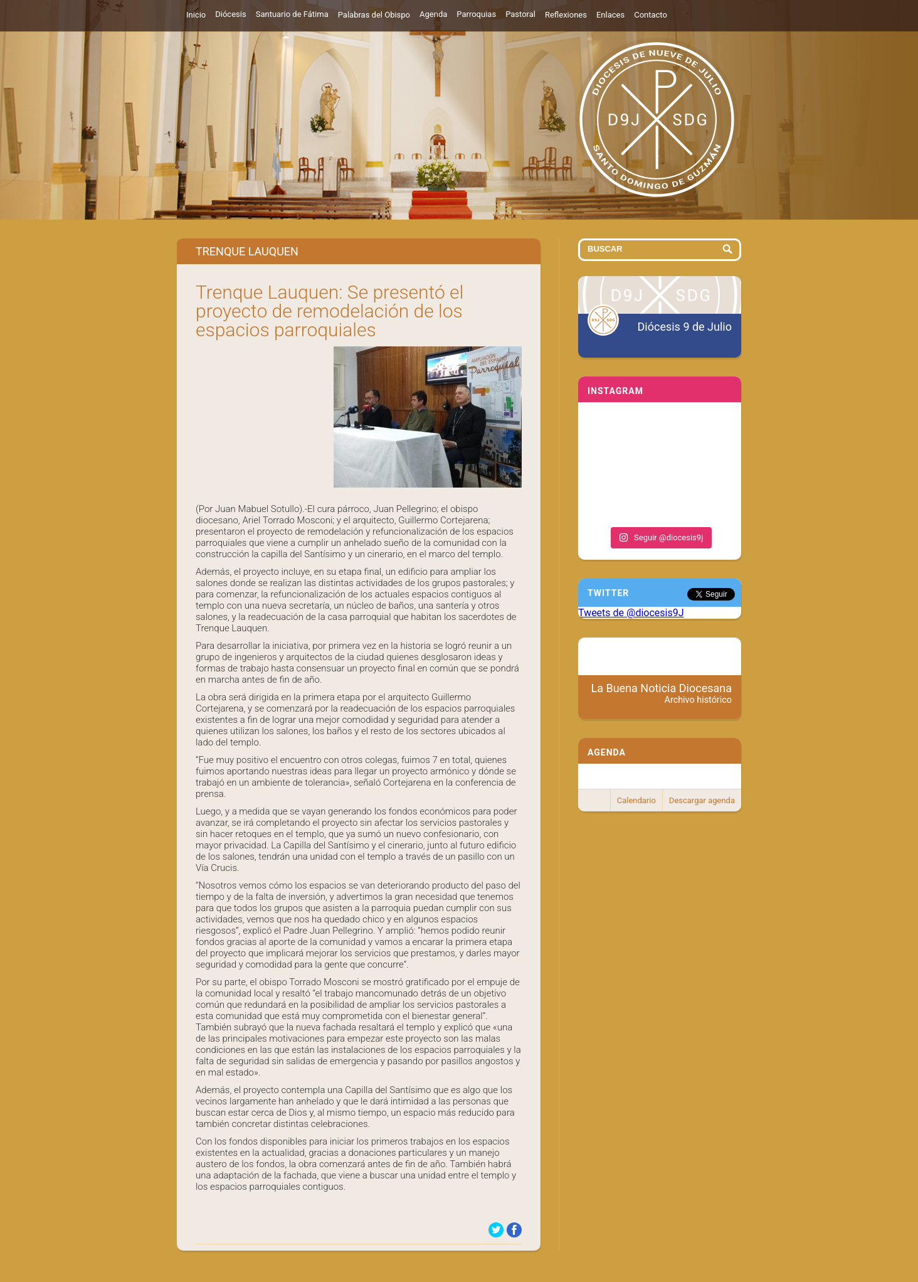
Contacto (650, 14)
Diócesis (230, 14)
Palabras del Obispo (374, 14)
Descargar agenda (702, 800)
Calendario (636, 800)
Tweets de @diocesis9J (631, 613)
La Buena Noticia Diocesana (661, 693)
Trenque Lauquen (247, 251)
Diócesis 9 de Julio (685, 326)
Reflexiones (566, 14)
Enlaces (610, 14)
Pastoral (520, 14)
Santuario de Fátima (292, 14)
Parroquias (476, 14)
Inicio (196, 14)
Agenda (433, 14)
